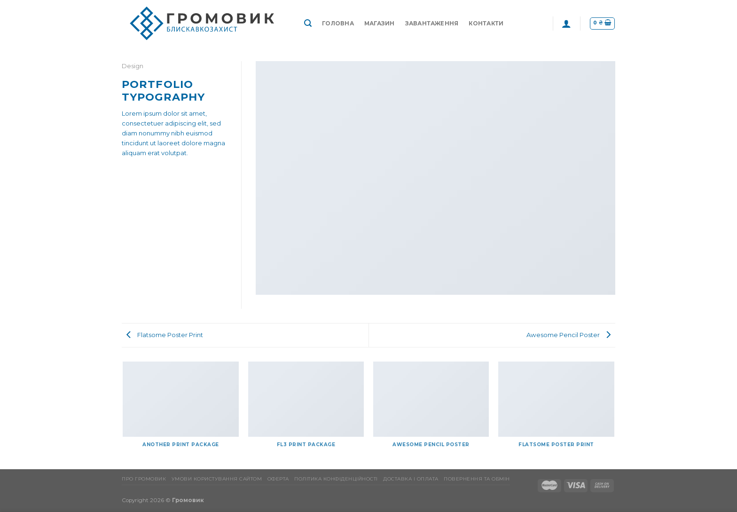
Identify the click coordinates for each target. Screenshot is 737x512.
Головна (338, 23)
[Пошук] (308, 23)
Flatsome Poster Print (164, 335)
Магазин (379, 23)
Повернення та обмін (477, 479)
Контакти (486, 23)
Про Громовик (144, 479)
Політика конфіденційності (336, 479)
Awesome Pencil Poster (568, 335)
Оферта (278, 479)
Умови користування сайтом (217, 479)
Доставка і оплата (411, 479)
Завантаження (432, 23)
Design (132, 66)
